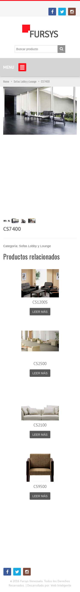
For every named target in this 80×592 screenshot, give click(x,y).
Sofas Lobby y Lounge (25, 81)
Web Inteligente (61, 585)
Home (6, 81)
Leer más (40, 311)
